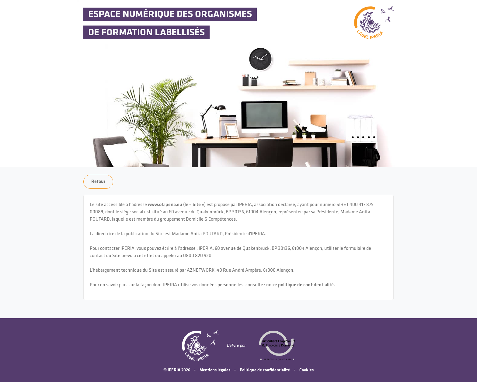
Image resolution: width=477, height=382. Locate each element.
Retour (98, 181)
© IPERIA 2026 (176, 370)
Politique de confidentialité (265, 370)
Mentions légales (215, 370)
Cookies (306, 370)
